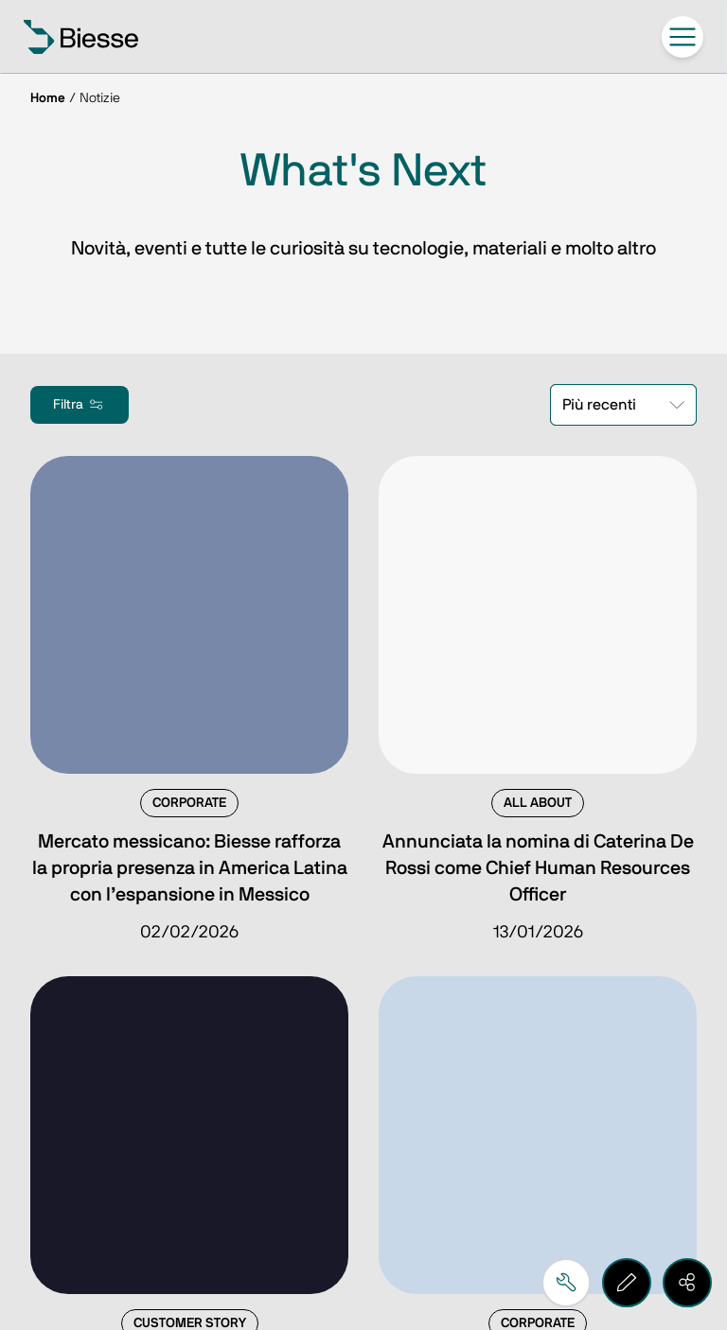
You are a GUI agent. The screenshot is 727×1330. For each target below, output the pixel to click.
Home (47, 98)
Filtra (79, 405)
